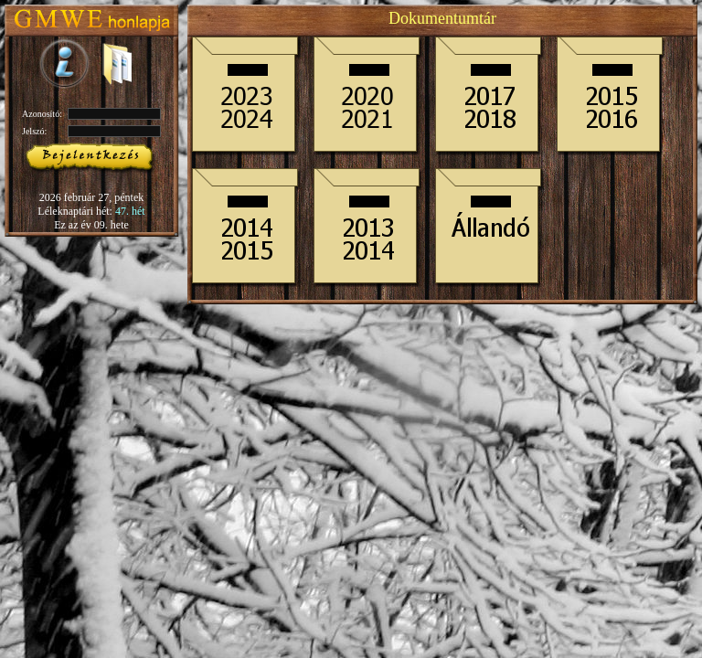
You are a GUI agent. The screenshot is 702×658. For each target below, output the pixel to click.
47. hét (130, 211)
